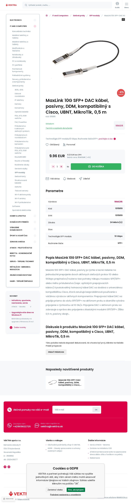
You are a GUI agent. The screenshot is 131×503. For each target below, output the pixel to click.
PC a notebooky (19, 61)
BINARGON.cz (122, 497)
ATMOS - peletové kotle (21, 248)
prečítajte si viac (106, 139)
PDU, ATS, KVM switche (20, 116)
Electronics (16, 20)
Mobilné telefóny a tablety (20, 36)
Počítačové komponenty (17, 70)
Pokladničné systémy (21, 75)
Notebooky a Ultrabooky (17, 55)
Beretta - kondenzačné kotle (21, 254)
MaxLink (119, 125)
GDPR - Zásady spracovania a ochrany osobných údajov (64, 449)
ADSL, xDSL (19, 90)
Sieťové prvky (79, 15)
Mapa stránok (23, 499)
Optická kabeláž (21, 112)
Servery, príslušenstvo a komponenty (21, 80)
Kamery (18, 104)
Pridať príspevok (56, 352)
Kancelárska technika (21, 31)
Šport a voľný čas (18, 235)
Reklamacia (95, 458)
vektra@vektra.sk (52, 426)
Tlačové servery (21, 190)
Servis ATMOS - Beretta (100, 445)
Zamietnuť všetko (55, 490)
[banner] (11, 5)
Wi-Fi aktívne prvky (23, 194)
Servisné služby (21, 168)
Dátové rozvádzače (20, 94)
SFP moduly (94, 15)
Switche (18, 187)
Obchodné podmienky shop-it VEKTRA (64, 445)
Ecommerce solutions (106, 497)
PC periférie (17, 65)
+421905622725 (22, 426)
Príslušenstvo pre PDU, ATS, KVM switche (22, 150)
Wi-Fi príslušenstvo (23, 202)
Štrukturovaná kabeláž (21, 181)
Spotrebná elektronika (21, 210)
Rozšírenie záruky (22, 165)
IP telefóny (19, 100)
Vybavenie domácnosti (16, 228)
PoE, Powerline (21, 122)
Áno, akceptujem (76, 490)
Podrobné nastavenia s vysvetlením (65, 495)
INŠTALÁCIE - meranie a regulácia (20, 268)
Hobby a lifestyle (18, 216)
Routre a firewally (22, 161)
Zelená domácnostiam (20, 275)
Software (16, 206)
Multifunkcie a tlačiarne (18, 49)
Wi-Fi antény (20, 198)
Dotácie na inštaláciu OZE (101, 448)
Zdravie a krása (17, 241)
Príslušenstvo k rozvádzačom (21, 136)
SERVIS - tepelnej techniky (22, 261)
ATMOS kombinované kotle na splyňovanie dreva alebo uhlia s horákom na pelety (108, 453)
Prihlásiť (96, 409)
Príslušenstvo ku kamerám (21, 142)
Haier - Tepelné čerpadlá (21, 281)
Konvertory (19, 108)
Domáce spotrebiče (19, 222)
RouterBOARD (20, 157)
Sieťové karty (20, 176)
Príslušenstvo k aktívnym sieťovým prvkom (22, 128)
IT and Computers (60, 15)
